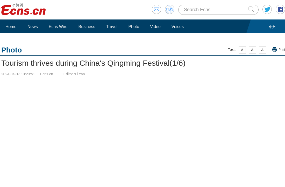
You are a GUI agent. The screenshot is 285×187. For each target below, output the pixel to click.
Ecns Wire (58, 26)
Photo (133, 26)
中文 (272, 27)
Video (155, 26)
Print (282, 49)
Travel (112, 26)
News (32, 26)
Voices (178, 26)
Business (87, 26)
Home (11, 26)
